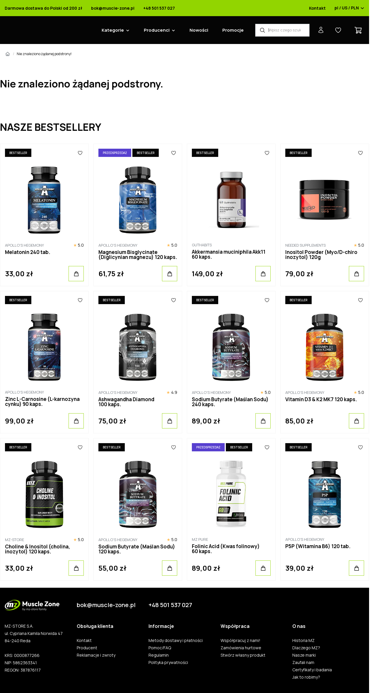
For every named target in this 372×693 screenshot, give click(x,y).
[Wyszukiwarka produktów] (282, 30)
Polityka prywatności (168, 662)
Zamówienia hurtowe (241, 648)
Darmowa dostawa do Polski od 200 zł (43, 8)
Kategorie (113, 30)
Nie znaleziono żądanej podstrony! (44, 54)
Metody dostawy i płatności (176, 640)
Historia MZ (303, 640)
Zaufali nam (303, 662)
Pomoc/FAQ (160, 648)
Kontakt (317, 8)
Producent (87, 648)
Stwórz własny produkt (243, 655)
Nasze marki (304, 655)
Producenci (157, 30)
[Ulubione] (80, 153)
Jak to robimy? (306, 677)
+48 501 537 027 (159, 8)
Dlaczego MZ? (306, 648)
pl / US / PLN (349, 8)
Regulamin (159, 655)
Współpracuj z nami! (240, 640)
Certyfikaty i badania (312, 670)
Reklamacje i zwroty (96, 655)
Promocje (233, 30)
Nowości (199, 30)
